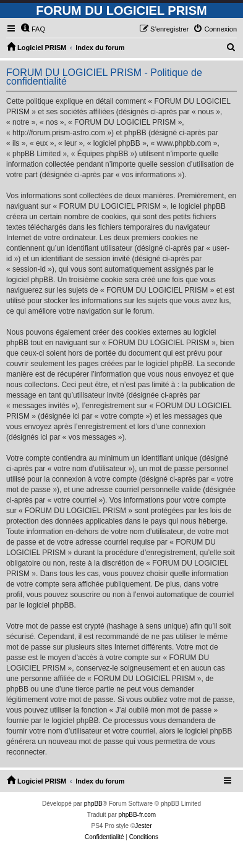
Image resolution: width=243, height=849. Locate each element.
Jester (143, 825)
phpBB (93, 803)
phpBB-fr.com (137, 814)
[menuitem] (32, 29)
